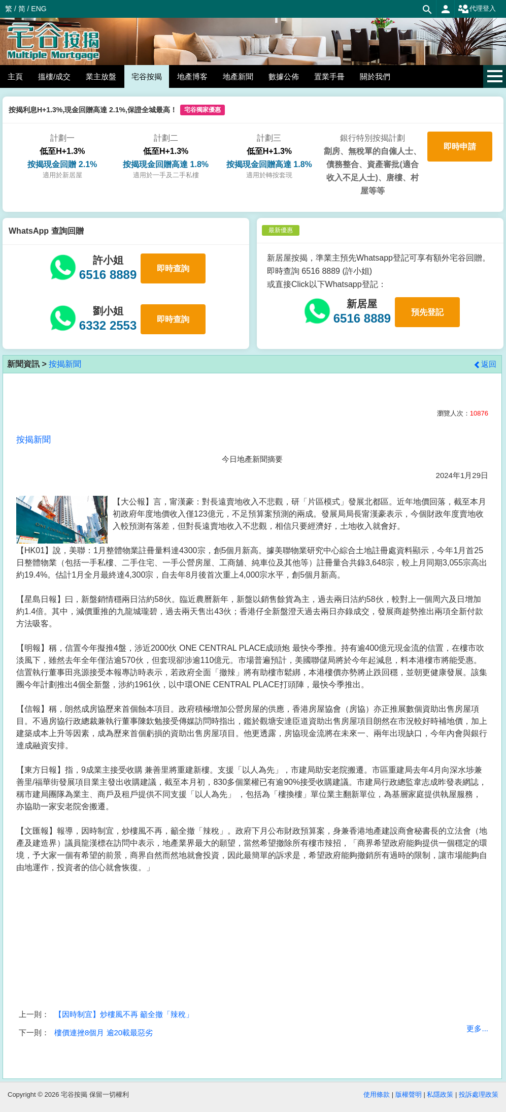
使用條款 (376, 1094)
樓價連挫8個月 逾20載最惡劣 (103, 1032)
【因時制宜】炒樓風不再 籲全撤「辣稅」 (123, 1014)
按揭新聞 (65, 364)
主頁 (15, 76)
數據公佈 (283, 76)
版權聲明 (408, 1094)
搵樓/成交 (54, 76)
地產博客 (192, 76)
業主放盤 (101, 76)
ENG (38, 9)
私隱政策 (440, 1094)
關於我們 (375, 76)
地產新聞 (238, 76)
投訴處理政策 (478, 1094)
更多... (477, 1028)
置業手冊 (329, 76)
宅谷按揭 (146, 76)
